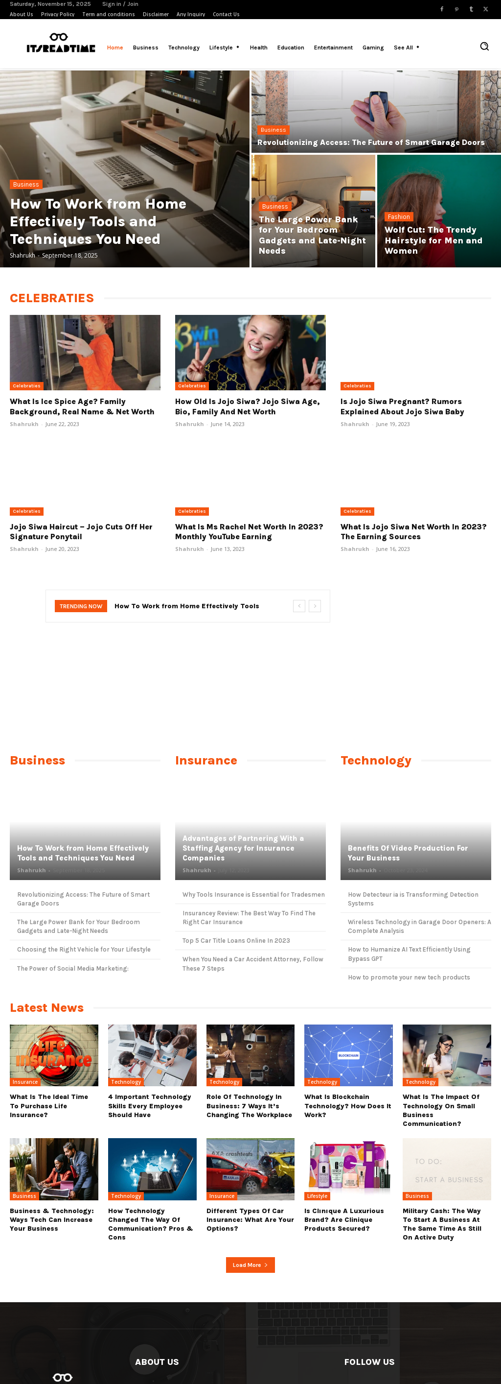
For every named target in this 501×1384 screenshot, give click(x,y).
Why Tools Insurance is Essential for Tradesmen (253, 894)
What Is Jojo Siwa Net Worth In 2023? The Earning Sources (414, 532)
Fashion (399, 216)
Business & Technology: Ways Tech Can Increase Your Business (52, 1220)
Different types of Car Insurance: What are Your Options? (250, 1220)
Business (26, 184)
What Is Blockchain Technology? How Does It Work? (347, 1106)
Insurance (25, 1081)
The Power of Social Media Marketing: (73, 968)
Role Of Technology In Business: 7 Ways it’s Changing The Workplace (249, 1106)
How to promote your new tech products (409, 977)
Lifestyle (317, 1196)
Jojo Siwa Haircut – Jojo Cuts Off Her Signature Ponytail (81, 532)
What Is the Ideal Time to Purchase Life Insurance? (49, 1106)
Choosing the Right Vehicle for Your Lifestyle (84, 949)
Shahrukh (24, 424)
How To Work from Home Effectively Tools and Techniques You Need (82, 853)
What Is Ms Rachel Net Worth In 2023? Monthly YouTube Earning (249, 532)
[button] (484, 46)
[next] (315, 606)
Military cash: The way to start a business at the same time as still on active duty (442, 1224)
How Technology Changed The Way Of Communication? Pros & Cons (150, 1224)
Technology (126, 1081)
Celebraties (27, 386)
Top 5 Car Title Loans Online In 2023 (236, 940)
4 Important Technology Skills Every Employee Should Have (149, 1106)
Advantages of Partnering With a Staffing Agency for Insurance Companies (242, 848)
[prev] (299, 606)
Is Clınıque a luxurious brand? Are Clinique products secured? (344, 1220)
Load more (250, 1265)
